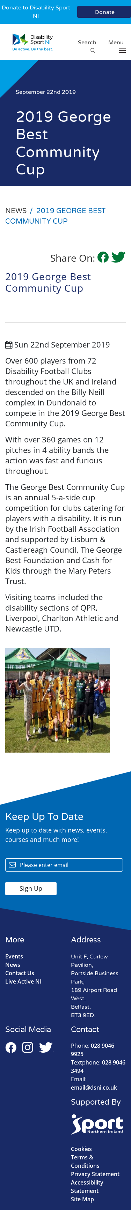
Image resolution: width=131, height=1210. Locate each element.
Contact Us (19, 973)
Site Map (82, 1199)
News (12, 965)
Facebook (10, 1047)
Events (14, 956)
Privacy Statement (95, 1174)
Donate (105, 12)
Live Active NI (23, 981)
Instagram (27, 1047)
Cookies (81, 1149)
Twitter (46, 1047)
